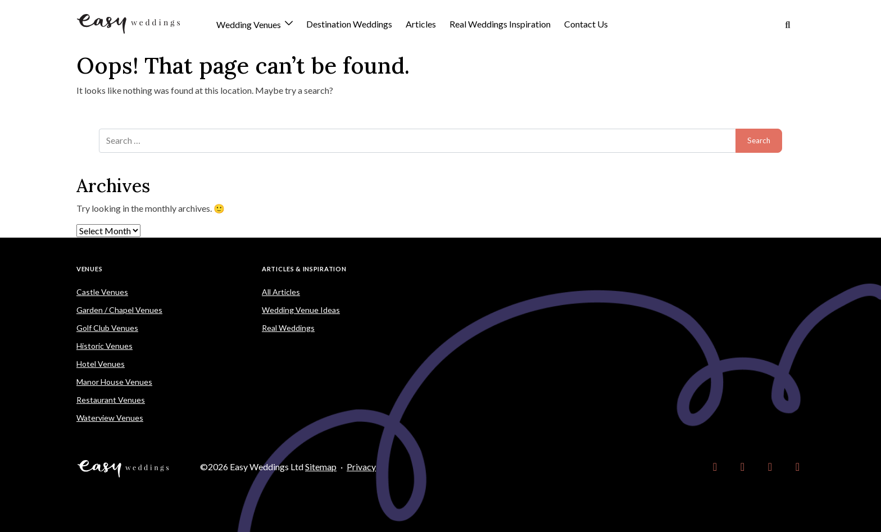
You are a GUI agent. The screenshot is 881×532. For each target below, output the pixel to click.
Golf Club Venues (107, 328)
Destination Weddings (349, 24)
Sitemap (321, 466)
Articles (421, 24)
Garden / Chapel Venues (119, 310)
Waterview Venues (109, 417)
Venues (89, 268)
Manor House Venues (114, 382)
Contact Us (586, 24)
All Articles (281, 292)
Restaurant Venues (110, 399)
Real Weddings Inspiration (500, 24)
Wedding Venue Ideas (301, 310)
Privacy (361, 466)
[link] (715, 467)
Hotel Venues (100, 364)
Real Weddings (288, 328)
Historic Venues (104, 346)
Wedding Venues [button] (249, 25)
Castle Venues (102, 292)
